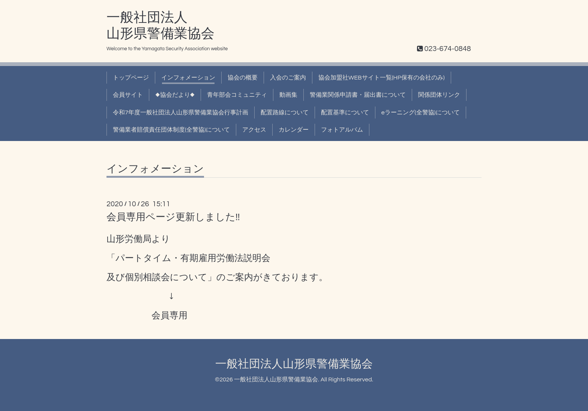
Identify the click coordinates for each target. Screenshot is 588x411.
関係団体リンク (439, 95)
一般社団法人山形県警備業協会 (294, 364)
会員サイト (128, 95)
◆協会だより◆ (175, 95)
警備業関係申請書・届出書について (358, 95)
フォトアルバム (342, 130)
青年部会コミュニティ (237, 95)
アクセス (254, 130)
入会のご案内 (288, 78)
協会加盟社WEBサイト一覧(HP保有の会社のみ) (381, 78)
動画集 (288, 95)
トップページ (131, 78)
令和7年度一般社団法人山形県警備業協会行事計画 (180, 113)
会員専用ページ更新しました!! (173, 217)
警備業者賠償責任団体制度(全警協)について (171, 130)
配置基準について (345, 113)
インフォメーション (188, 78)
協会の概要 (243, 78)
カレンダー (294, 130)
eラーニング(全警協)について (420, 113)
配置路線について (285, 113)
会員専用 (170, 315)
